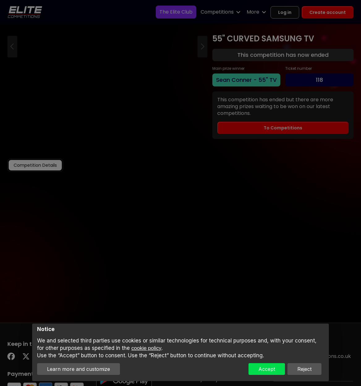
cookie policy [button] (146, 348)
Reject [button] (304, 369)
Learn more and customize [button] (78, 369)
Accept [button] (266, 369)
